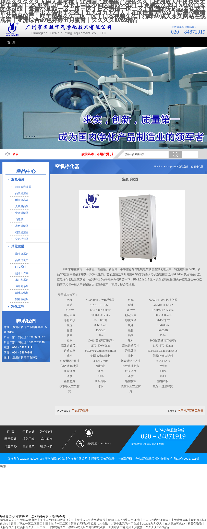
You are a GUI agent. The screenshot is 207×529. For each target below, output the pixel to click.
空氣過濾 (183, 166)
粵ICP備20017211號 (186, 458)
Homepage (170, 166)
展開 (3, 466)
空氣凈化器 (197, 166)
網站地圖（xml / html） (99, 443)
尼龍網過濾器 (80, 410)
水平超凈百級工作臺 (190, 410)
